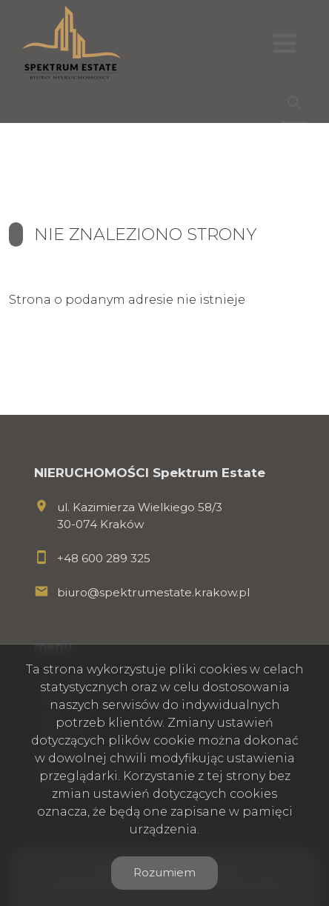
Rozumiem (164, 872)
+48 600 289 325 (103, 558)
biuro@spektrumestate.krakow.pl (153, 592)
